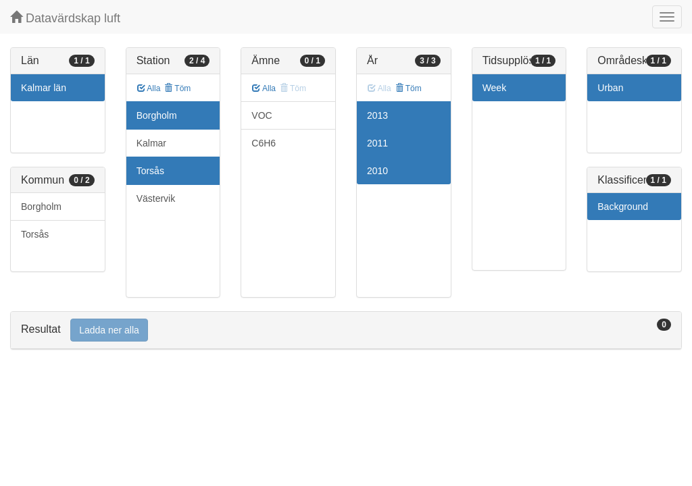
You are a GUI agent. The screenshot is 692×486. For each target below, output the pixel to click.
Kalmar (151, 143)
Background (622, 206)
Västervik (156, 198)
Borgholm (41, 206)
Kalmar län (43, 87)
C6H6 (263, 143)
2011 (377, 143)
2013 (377, 115)
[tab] (346, 330)
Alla (149, 88)
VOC (261, 115)
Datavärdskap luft (65, 18)
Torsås (35, 234)
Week (495, 87)
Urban (610, 87)
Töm (177, 88)
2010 (377, 170)
